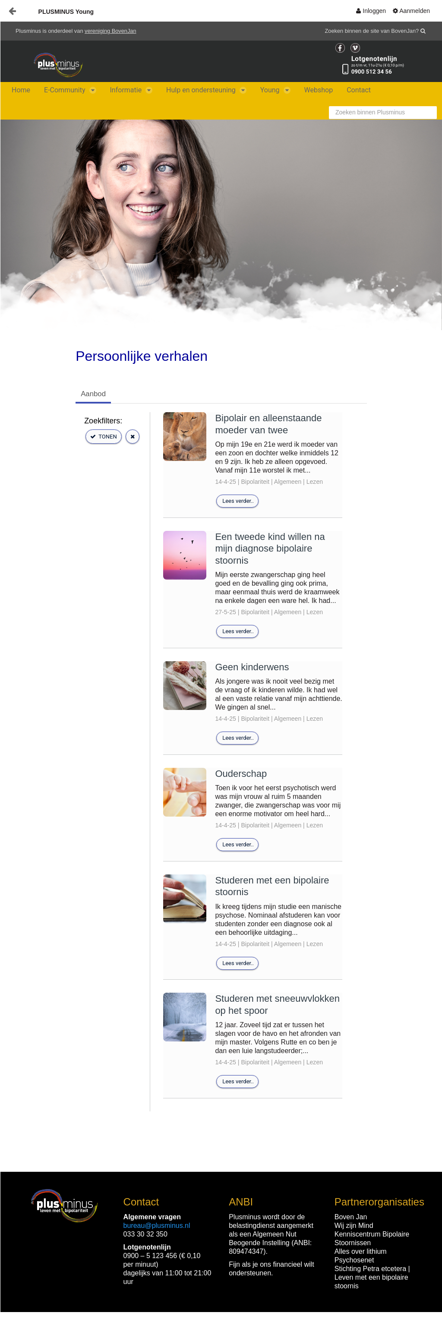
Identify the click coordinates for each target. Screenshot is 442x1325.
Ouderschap (241, 773)
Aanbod (93, 394)
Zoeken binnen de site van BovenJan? (372, 31)
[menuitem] (371, 11)
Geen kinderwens (252, 667)
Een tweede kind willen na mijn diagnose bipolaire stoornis (270, 548)
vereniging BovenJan (110, 31)
